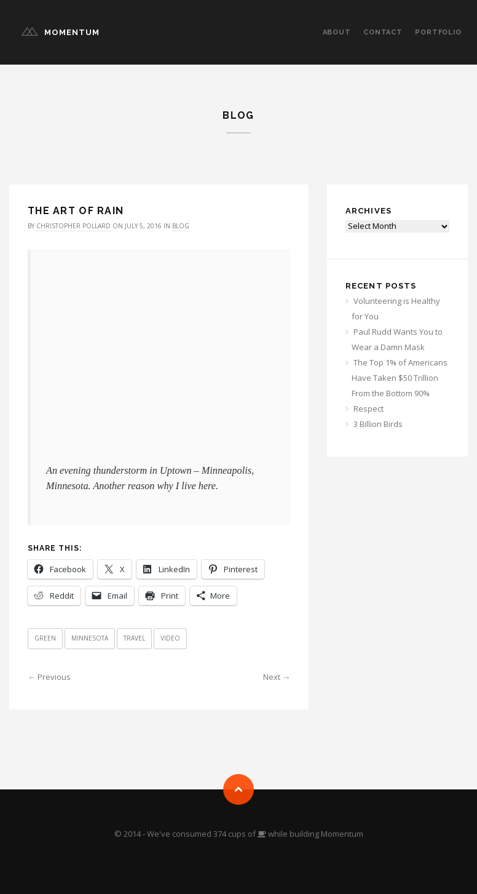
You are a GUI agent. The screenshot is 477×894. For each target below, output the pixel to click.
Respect (368, 408)
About (337, 32)
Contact (383, 32)
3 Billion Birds (378, 423)
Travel (134, 638)
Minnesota (89, 638)
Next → (276, 676)
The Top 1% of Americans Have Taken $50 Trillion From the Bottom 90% (399, 378)
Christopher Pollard (73, 226)
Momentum (72, 32)
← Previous (49, 676)
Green (45, 638)
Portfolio (438, 32)
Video (170, 638)
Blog (180, 226)
